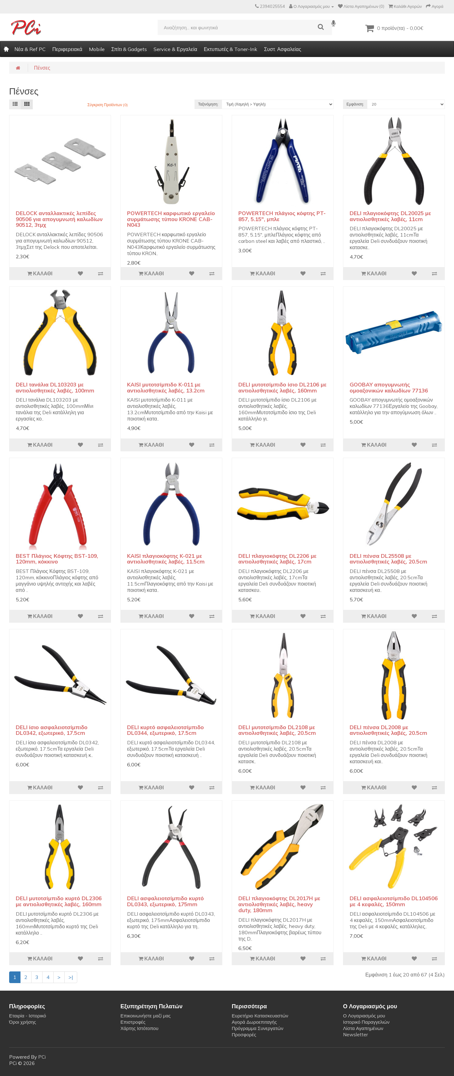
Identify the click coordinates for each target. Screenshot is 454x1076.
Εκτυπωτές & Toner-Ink (230, 49)
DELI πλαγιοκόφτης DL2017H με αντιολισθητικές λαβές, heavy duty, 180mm (279, 904)
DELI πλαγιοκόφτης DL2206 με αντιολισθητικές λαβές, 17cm (277, 558)
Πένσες (42, 68)
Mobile (97, 49)
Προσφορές (244, 1035)
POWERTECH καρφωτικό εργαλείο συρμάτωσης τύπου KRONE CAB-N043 (171, 219)
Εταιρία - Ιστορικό (27, 1016)
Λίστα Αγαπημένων (363, 1028)
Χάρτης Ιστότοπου (139, 1028)
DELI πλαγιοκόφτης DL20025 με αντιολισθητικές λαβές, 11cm (390, 216)
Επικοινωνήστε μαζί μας (145, 1016)
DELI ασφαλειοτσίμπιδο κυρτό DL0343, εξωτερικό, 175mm (165, 901)
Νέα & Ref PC (30, 49)
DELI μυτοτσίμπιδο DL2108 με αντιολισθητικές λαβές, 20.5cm (277, 730)
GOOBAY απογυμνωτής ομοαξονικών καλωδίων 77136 (389, 387)
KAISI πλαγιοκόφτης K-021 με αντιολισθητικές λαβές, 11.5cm (166, 558)
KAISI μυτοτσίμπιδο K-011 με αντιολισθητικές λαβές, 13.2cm (166, 387)
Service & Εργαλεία (175, 49)
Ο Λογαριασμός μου (364, 1016)
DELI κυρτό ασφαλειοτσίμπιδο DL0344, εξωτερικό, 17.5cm (165, 730)
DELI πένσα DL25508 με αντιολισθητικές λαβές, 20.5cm (388, 558)
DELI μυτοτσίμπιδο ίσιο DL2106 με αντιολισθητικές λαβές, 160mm (282, 387)
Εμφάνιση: (355, 104)
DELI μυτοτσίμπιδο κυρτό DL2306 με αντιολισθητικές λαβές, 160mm (59, 901)
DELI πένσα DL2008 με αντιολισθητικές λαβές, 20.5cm (388, 730)
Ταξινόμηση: (208, 104)
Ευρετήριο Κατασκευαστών (260, 1016)
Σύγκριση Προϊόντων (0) (107, 104)
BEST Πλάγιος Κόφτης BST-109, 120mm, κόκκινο (57, 558)
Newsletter (355, 1035)
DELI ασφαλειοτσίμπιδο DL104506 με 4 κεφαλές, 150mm (394, 901)
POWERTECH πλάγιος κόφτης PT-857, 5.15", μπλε (282, 216)
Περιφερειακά (67, 49)
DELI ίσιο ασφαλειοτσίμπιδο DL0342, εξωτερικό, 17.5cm (52, 730)
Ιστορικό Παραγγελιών (366, 1022)
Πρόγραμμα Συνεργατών (257, 1028)
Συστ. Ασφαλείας (282, 49)
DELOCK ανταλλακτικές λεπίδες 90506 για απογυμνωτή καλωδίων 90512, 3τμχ (59, 219)
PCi (42, 1057)
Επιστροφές (132, 1022)
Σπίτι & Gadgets (129, 49)
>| (70, 977)
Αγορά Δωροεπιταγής (254, 1022)
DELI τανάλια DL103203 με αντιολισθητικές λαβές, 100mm (55, 387)
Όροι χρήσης (22, 1022)
